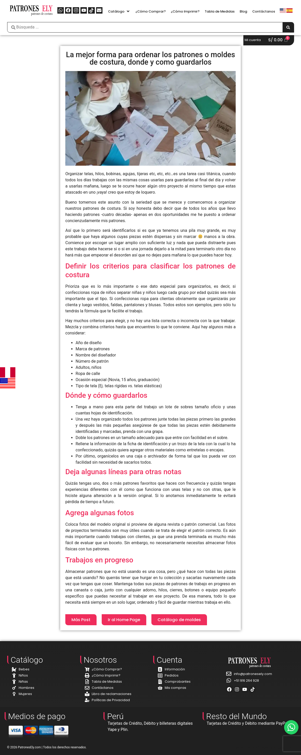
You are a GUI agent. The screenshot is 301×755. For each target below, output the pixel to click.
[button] (119, 11)
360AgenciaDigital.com (274, 747)
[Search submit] (288, 27)
